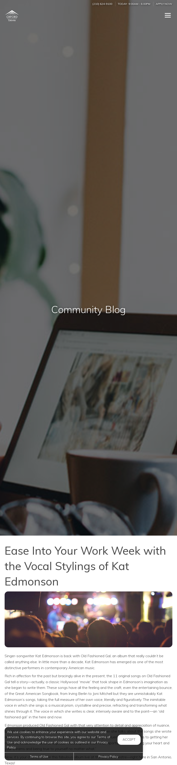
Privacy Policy (108, 756)
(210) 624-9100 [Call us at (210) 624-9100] (102, 4)
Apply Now (164, 4)
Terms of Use (39, 756)
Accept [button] (129, 739)
